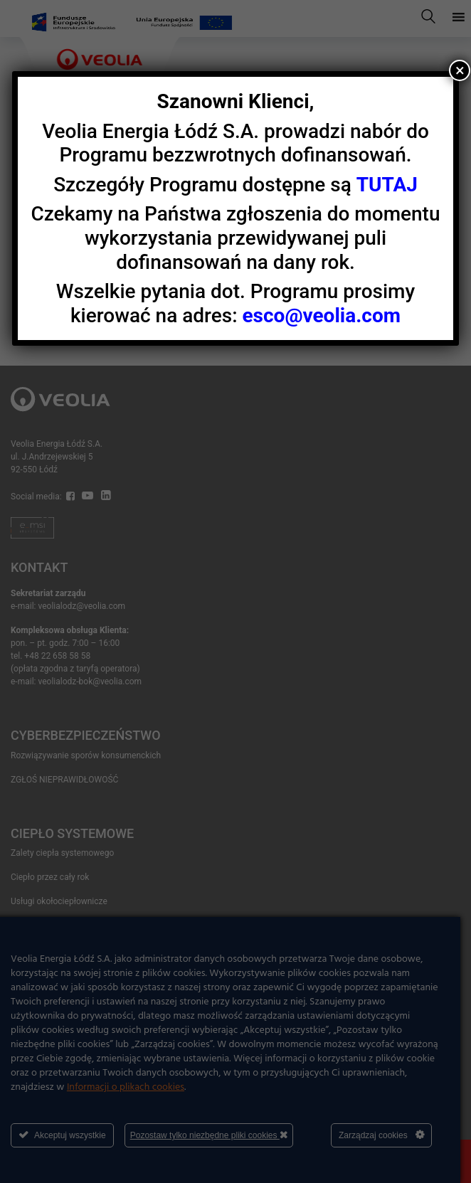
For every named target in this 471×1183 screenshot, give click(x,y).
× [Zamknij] (460, 70)
